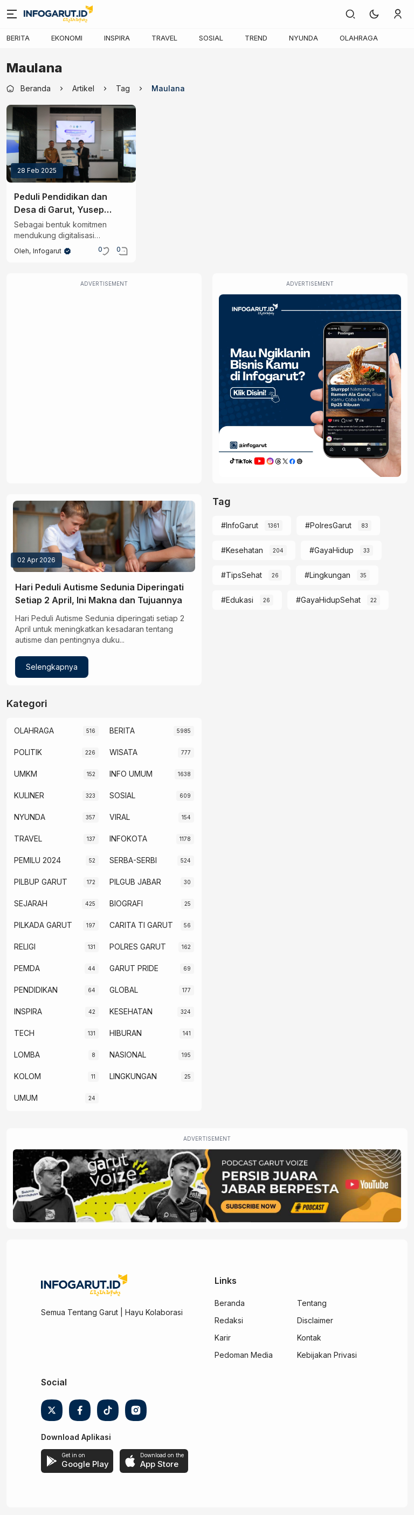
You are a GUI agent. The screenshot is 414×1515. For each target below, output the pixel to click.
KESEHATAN (131, 1011)
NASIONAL (127, 1054)
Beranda (230, 1303)
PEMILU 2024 (37, 860)
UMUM (26, 1097)
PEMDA (27, 968)
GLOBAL (123, 989)
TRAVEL (164, 37)
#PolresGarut (328, 525)
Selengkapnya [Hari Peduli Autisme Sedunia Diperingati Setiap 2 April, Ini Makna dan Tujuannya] (52, 666)
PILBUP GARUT (40, 881)
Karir (223, 1337)
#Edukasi (237, 599)
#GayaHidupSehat (328, 599)
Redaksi (229, 1320)
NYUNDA (303, 37)
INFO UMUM (131, 773)
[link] (350, 14)
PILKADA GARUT (43, 925)
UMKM (25, 773)
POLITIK (28, 752)
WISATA (123, 752)
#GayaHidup (331, 550)
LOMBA (27, 1054)
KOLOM (27, 1076)
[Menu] (11, 14)
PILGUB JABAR (135, 881)
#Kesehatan (242, 550)
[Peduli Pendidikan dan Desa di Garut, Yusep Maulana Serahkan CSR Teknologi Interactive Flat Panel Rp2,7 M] (71, 144)
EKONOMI (66, 37)
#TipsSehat (241, 575)
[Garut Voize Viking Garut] (207, 1185)
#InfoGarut (239, 525)
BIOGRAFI (126, 903)
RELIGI (25, 946)
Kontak (309, 1337)
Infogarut (47, 251)
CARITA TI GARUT (141, 925)
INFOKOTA (128, 838)
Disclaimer (315, 1320)
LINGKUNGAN (133, 1076)
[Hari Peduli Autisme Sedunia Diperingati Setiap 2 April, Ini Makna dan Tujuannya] (104, 536)
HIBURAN (125, 1033)
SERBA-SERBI (133, 860)
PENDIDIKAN (36, 989)
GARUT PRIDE (133, 968)
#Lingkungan (327, 575)
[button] (374, 14)
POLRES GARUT (137, 946)
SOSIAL (211, 37)
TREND (256, 37)
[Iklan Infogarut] (310, 385)
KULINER (29, 795)
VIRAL (119, 817)
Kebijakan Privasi (327, 1354)
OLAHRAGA (359, 37)
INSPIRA (117, 37)
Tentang (312, 1303)
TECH (24, 1033)
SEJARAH (30, 903)
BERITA (18, 37)
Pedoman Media (244, 1354)
